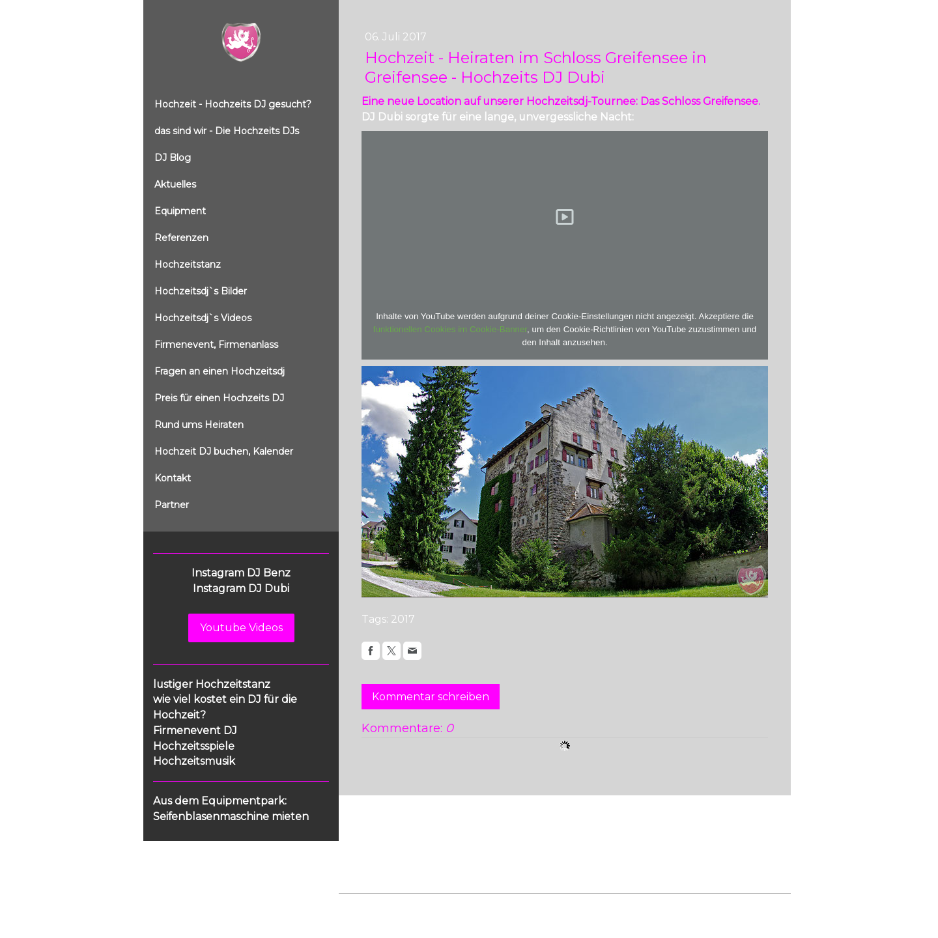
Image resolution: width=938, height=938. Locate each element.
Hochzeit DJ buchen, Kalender (223, 451)
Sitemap (546, 906)
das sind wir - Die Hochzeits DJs (226, 131)
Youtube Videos (241, 627)
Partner (171, 505)
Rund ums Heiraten (199, 425)
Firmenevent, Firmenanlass (216, 344)
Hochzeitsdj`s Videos (202, 318)
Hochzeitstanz (187, 264)
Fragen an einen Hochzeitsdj (219, 371)
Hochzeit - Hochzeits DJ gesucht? (232, 104)
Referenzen (181, 238)
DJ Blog (172, 157)
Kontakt (172, 478)
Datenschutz (418, 906)
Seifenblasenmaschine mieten (231, 816)
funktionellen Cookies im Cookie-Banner (450, 329)
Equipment (180, 211)
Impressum (362, 906)
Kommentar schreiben (430, 696)
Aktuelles (175, 184)
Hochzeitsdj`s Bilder (200, 291)
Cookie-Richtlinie (486, 906)
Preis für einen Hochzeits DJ (219, 398)
